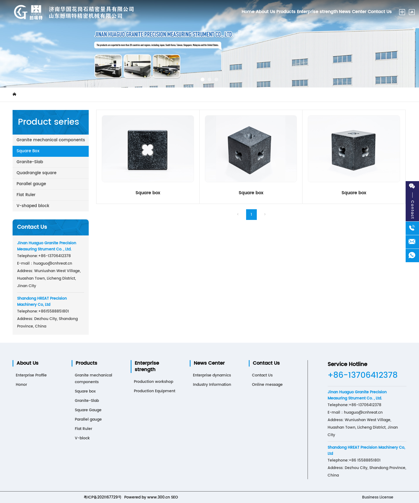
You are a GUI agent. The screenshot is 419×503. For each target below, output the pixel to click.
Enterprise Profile (31, 375)
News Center (209, 363)
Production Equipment (154, 391)
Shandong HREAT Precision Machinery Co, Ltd (42, 301)
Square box (147, 192)
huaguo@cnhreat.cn (52, 263)
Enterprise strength (147, 366)
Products (86, 363)
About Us (27, 363)
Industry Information (212, 385)
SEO (174, 497)
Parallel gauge (88, 419)
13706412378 (59, 256)
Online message (267, 385)
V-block (82, 438)
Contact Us (266, 363)
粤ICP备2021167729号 (103, 497)
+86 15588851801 (365, 460)
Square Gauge (88, 410)
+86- (43, 256)
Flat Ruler (83, 429)
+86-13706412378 (363, 375)
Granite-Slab (87, 401)
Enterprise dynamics (212, 375)
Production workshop (153, 382)
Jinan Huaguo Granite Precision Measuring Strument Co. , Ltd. (46, 246)
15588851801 (53, 311)
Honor (21, 385)
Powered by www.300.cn (147, 497)
